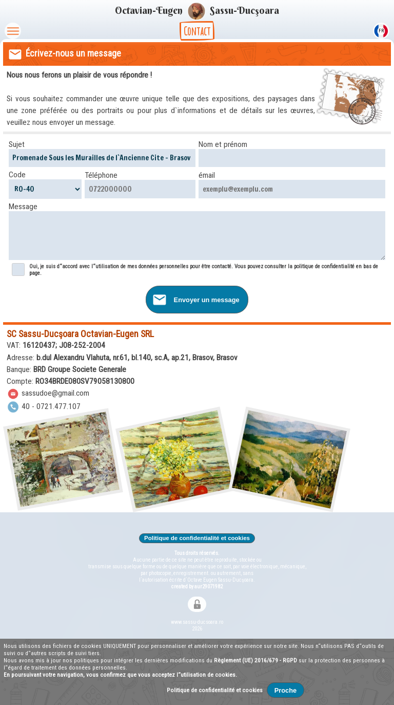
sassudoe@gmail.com (48, 393)
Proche (286, 690)
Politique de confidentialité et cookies (197, 538)
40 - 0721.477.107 (44, 406)
